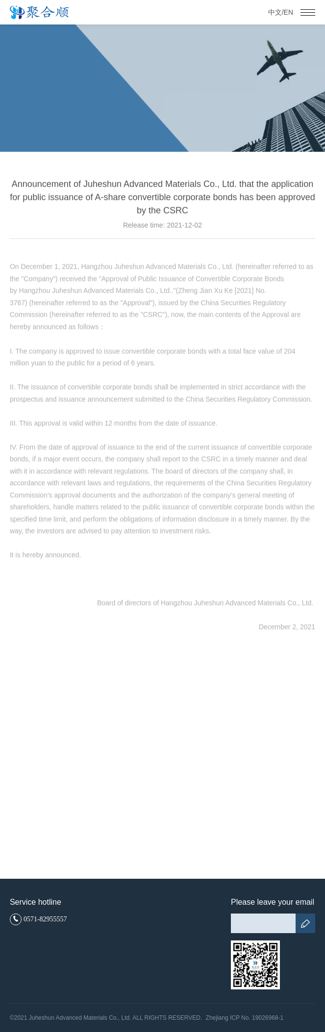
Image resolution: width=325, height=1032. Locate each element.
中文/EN (280, 12)
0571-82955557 (38, 919)
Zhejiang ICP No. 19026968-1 (245, 1017)
